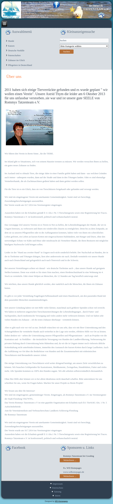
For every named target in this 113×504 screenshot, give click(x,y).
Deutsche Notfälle (16, 50)
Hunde (11, 41)
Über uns (13, 76)
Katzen (11, 45)
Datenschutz (57, 487)
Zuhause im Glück (16, 60)
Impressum (58, 483)
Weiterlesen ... (69, 460)
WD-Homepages (61, 501)
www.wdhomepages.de (73, 472)
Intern (57, 495)
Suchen (66, 51)
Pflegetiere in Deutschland (20, 65)
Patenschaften (14, 55)
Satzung (57, 491)
